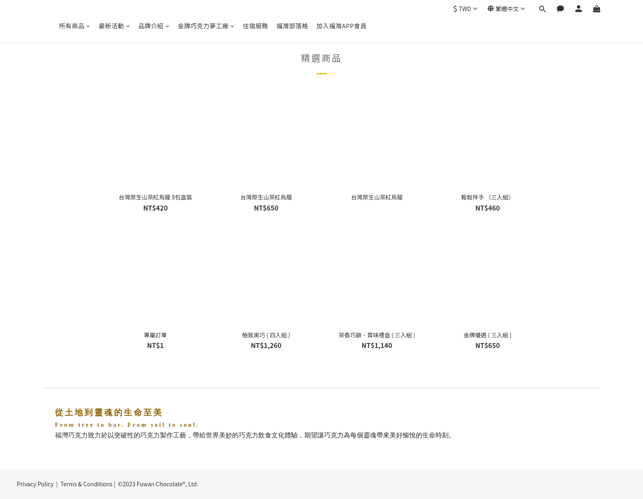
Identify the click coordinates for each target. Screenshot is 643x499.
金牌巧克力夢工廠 (206, 25)
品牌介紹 (154, 25)
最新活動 (114, 25)
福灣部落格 (292, 25)
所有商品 (75, 25)
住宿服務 (255, 25)
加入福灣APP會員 (342, 25)
